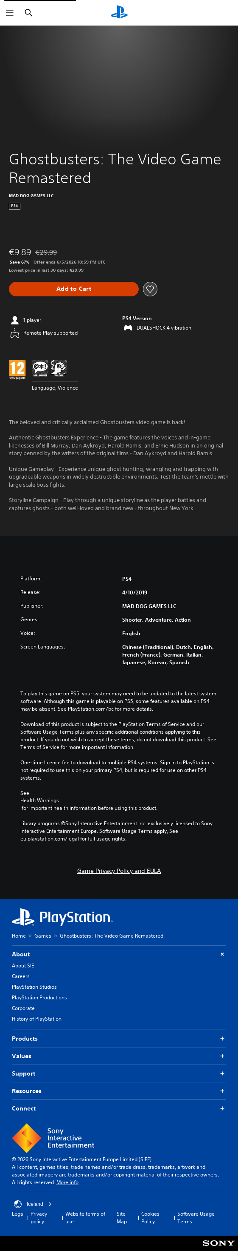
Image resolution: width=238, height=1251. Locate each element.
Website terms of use (85, 1217)
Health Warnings (39, 800)
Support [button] (119, 1074)
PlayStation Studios (34, 986)
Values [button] (119, 1056)
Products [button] (119, 1039)
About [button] (119, 954)
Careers (21, 976)
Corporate (23, 1008)
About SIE (23, 965)
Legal (18, 1213)
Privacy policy (39, 1217)
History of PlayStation (37, 1018)
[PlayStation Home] (119, 12)
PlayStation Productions (39, 997)
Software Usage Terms (196, 1217)
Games (42, 935)
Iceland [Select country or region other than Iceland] (33, 1204)
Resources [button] (119, 1091)
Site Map (122, 1217)
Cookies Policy (150, 1217)
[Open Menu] (9, 13)
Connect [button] (119, 1109)
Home (19, 935)
